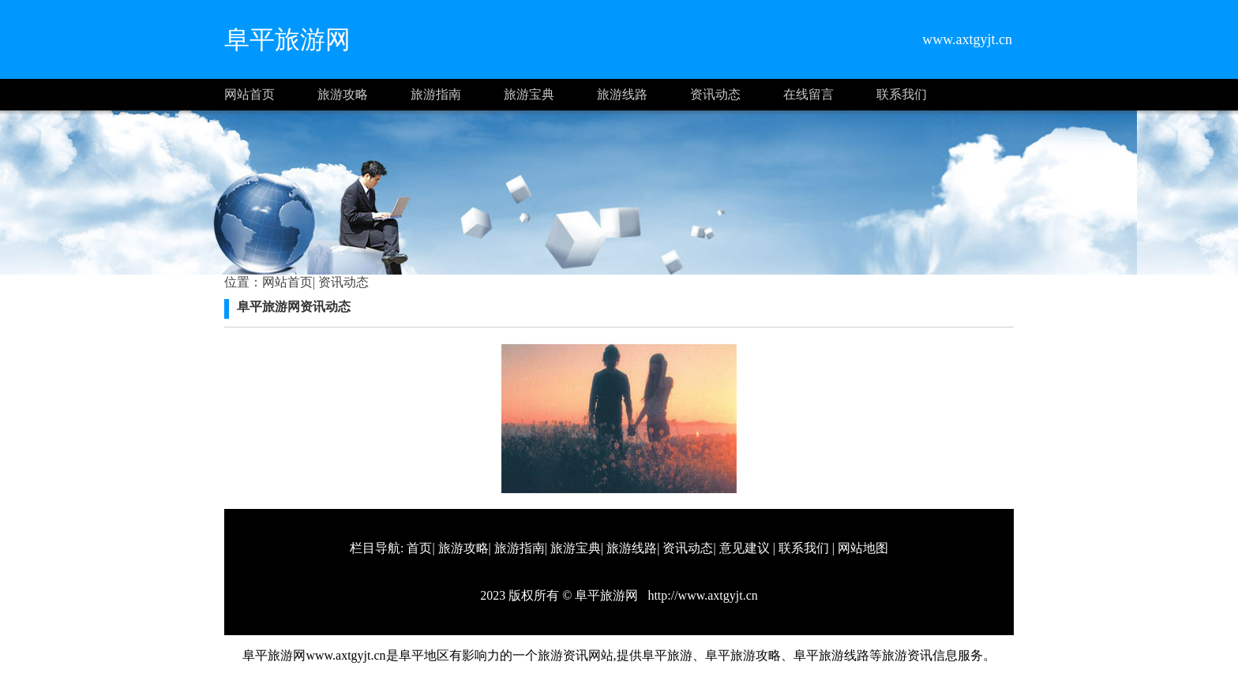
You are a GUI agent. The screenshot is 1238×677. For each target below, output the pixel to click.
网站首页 (249, 94)
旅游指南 (436, 94)
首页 (419, 548)
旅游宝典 (529, 94)
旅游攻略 (342, 94)
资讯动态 (715, 94)
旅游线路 (622, 94)
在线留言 (808, 94)
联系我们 (901, 94)
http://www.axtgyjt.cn (700, 595)
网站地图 (863, 548)
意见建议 (744, 548)
